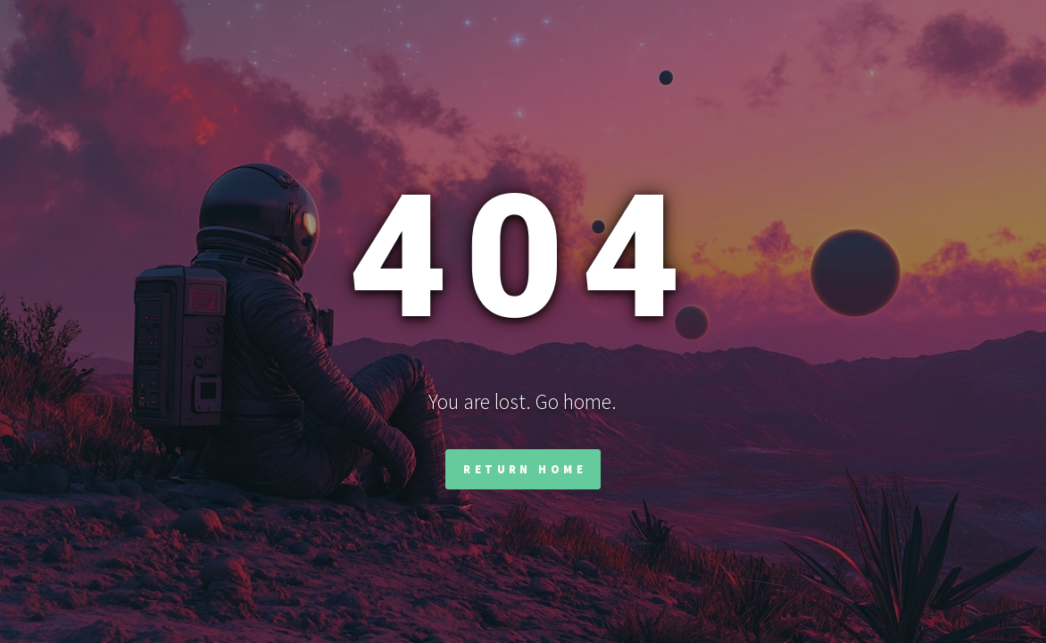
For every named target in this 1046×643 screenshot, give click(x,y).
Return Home (524, 469)
